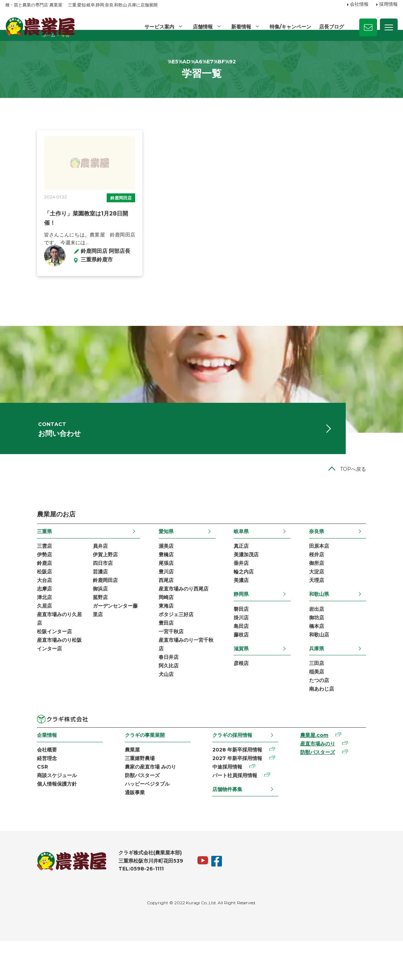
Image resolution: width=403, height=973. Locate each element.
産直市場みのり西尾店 (173, 613)
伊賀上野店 (73, 576)
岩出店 (348, 633)
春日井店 (158, 686)
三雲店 (12, 567)
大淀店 (348, 595)
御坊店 (348, 642)
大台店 (12, 603)
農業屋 (117, 778)
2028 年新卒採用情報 (239, 778)
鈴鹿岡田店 (109, 218)
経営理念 (15, 787)
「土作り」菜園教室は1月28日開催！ (60, 234)
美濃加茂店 (256, 576)
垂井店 (251, 585)
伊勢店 (12, 576)
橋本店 (348, 651)
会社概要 (15, 778)
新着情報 (240, 27)
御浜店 (68, 613)
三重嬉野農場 (125, 787)
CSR (10, 797)
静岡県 (251, 617)
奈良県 (348, 551)
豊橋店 (155, 576)
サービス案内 (158, 27)
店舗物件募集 (229, 819)
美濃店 (251, 603)
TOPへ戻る (385, 489)
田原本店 (351, 567)
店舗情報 (202, 27)
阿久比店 (158, 695)
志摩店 (12, 613)
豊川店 (155, 595)
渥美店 (155, 567)
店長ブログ (331, 27)
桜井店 (348, 576)
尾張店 (155, 585)
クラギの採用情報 (234, 763)
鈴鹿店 (12, 585)
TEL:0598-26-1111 (109, 900)
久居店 (12, 631)
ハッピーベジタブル (132, 815)
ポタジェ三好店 (165, 640)
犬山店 (155, 704)
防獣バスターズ (127, 805)
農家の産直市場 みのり (135, 797)
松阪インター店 (22, 658)
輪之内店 (254, 595)
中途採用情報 (229, 797)
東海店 (155, 631)
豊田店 (155, 649)
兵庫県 (348, 674)
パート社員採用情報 (236, 805)
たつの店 (351, 707)
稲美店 (348, 699)
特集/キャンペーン (290, 27)
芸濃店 (68, 595)
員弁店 (68, 567)
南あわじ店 (353, 717)
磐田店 (251, 633)
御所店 (348, 585)
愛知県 (155, 551)
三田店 (348, 689)
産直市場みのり (336, 773)
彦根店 (251, 689)
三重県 (12, 551)
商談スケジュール (25, 805)
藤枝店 (251, 660)
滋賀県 (251, 674)
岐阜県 (251, 551)
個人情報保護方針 (25, 815)
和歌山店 (351, 660)
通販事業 (120, 824)
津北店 (12, 622)
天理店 (348, 603)
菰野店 (68, 622)
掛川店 (251, 642)
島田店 (251, 651)
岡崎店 (155, 622)
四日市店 (71, 585)
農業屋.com (333, 763)
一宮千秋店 (160, 658)
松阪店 (12, 595)
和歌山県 (351, 617)
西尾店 (155, 603)
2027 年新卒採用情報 (239, 787)
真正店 (251, 567)
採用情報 (388, 4)
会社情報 (359, 4)
